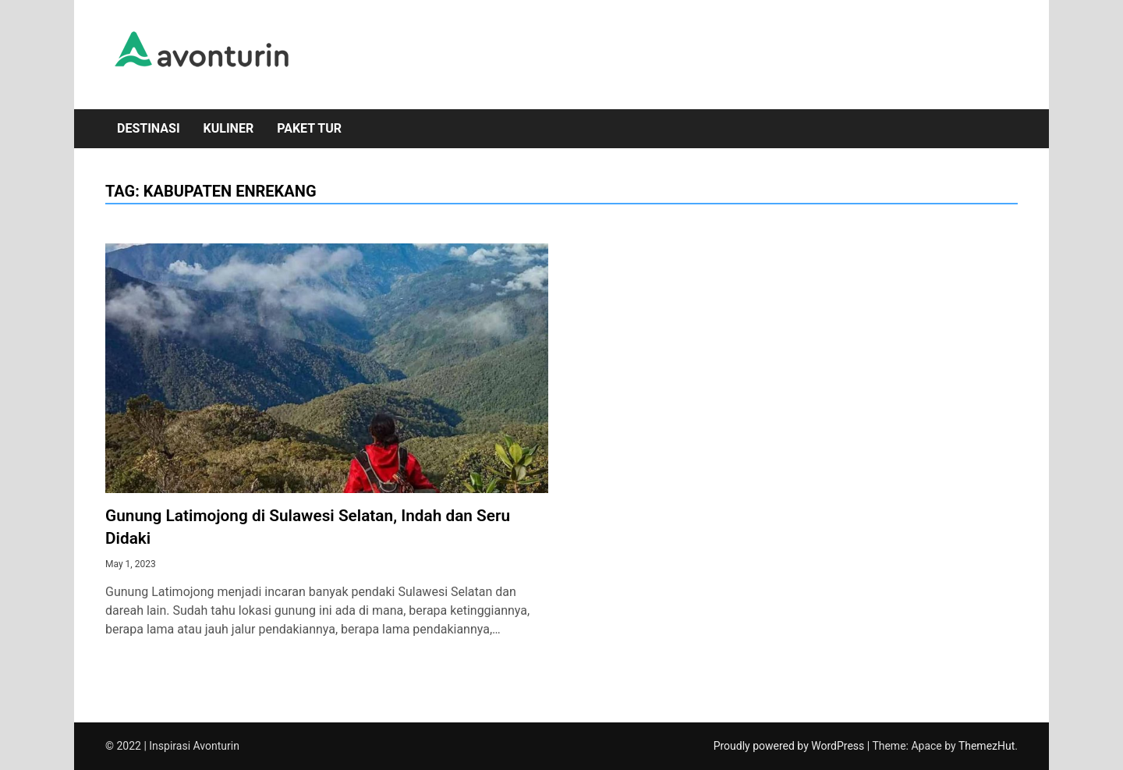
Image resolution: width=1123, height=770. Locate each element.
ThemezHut (986, 746)
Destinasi (148, 128)
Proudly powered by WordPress (790, 746)
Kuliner (229, 128)
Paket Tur (309, 128)
